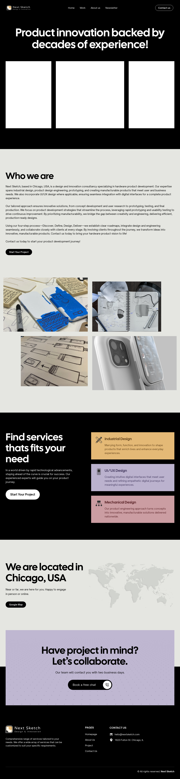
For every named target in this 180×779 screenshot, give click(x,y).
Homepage (91, 734)
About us (95, 7)
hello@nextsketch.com (127, 744)
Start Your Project (19, 252)
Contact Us (91, 751)
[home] (18, 8)
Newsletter (111, 7)
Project (89, 745)
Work (83, 7)
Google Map (16, 604)
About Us (90, 740)
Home (71, 7)
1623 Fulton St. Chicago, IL (129, 750)
